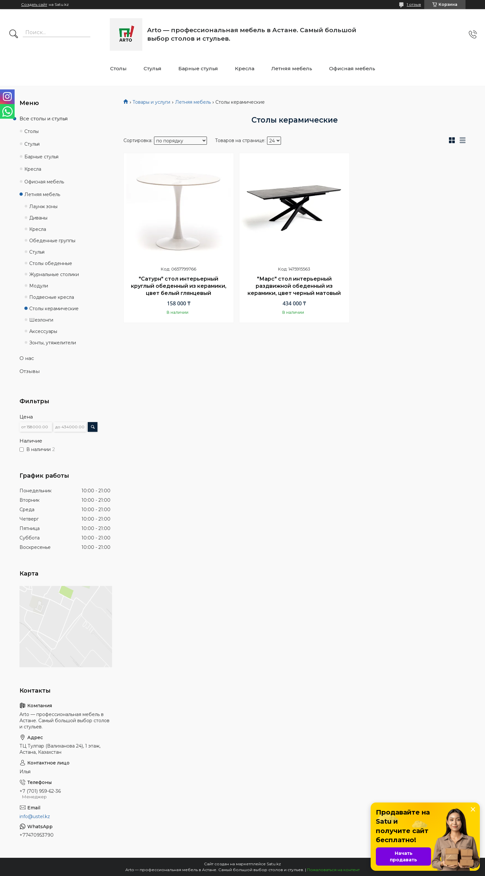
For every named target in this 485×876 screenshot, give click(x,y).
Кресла (244, 68)
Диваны (38, 218)
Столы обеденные (50, 263)
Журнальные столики (54, 274)
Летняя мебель (291, 68)
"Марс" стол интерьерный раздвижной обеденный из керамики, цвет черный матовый (294, 286)
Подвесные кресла (51, 297)
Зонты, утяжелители (52, 343)
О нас (26, 358)
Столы (118, 68)
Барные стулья (198, 68)
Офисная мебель (352, 68)
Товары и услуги (151, 102)
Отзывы (29, 371)
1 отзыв (414, 4)
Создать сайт (34, 4)
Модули (38, 286)
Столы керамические (54, 309)
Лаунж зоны (43, 206)
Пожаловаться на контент (333, 869)
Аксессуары (43, 331)
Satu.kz (274, 863)
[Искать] (13, 34)
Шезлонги (41, 320)
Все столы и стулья (43, 118)
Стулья (152, 68)
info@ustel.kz (34, 816)
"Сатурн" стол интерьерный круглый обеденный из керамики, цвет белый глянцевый (178, 286)
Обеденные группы (52, 241)
